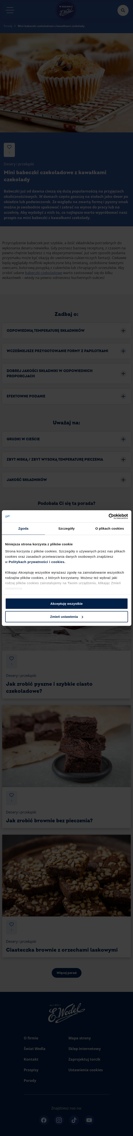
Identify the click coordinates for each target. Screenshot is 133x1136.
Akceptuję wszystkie (66, 603)
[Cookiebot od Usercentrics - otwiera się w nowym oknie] (108, 516)
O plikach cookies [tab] (109, 528)
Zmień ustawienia (66, 617)
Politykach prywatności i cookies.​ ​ (37, 562)
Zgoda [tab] (23, 528)
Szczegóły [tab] (66, 528)
